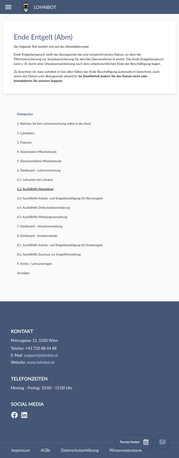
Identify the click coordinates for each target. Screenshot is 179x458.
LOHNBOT (38, 7)
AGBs (45, 450)
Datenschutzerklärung (80, 450)
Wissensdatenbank (125, 450)
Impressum (20, 450)
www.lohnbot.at (40, 362)
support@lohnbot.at (41, 355)
